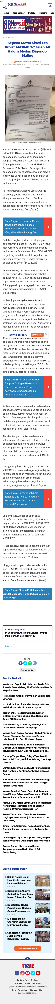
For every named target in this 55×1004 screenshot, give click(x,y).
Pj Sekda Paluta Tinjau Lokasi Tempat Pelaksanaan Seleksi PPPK (26, 634)
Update (37, 335)
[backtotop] (27, 960)
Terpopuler (18, 13)
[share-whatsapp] (30, 663)
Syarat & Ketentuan (17, 986)
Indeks (31, 13)
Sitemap (33, 990)
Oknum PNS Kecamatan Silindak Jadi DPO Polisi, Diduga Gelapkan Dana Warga (26, 594)
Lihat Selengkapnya (27, 948)
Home (6, 13)
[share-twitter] (25, 663)
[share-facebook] (20, 663)
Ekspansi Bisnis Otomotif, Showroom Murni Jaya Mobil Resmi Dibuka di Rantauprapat (19, 921)
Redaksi (34, 980)
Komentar (27, 670)
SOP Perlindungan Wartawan (27, 983)
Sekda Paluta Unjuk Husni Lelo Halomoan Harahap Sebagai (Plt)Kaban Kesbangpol (20, 880)
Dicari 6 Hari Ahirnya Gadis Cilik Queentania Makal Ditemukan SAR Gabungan (20, 894)
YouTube (40, 974)
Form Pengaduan (20, 990)
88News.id (18, 149)
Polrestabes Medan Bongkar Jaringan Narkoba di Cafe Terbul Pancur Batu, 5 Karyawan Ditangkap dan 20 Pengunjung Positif (22, 387)
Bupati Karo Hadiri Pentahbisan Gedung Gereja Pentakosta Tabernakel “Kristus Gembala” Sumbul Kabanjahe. (19, 908)
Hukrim (43, 13)
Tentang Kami (23, 980)
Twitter (34, 974)
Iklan (41, 990)
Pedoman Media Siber (37, 986)
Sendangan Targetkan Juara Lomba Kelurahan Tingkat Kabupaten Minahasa (19, 935)
